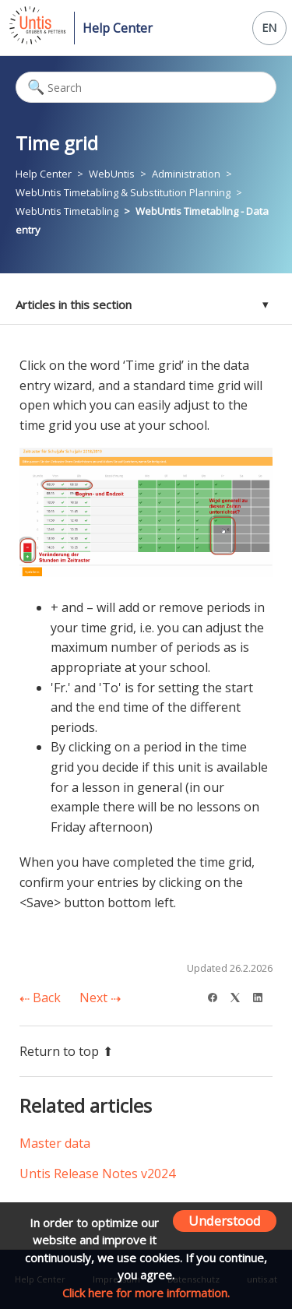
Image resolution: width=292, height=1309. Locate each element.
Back (40, 997)
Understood (224, 1221)
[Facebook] (217, 995)
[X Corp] (240, 995)
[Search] (146, 87)
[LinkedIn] (263, 995)
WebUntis (112, 174)
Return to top (66, 1051)
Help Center (118, 28)
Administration (186, 174)
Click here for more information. (146, 1292)
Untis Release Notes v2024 (97, 1173)
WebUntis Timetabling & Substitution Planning (123, 192)
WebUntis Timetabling (67, 211)
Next (100, 997)
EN (269, 27)
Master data (54, 1143)
